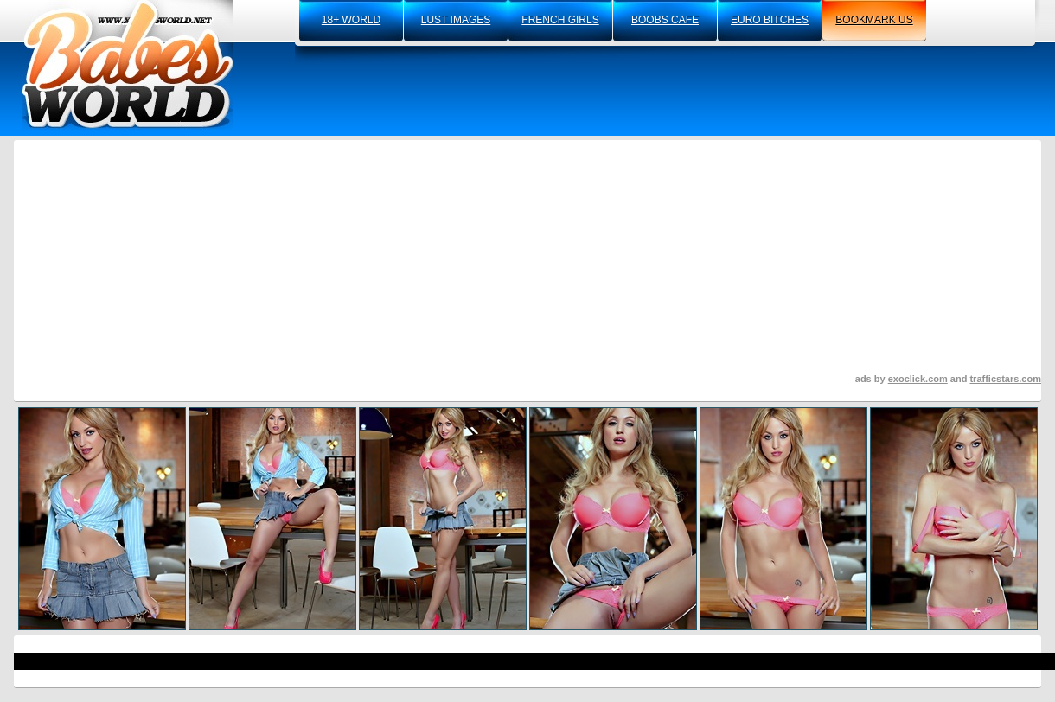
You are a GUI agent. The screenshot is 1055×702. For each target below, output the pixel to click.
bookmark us (873, 20)
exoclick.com (918, 378)
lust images (455, 20)
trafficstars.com (1005, 378)
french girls (559, 20)
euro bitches (770, 20)
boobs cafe (665, 20)
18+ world (351, 20)
